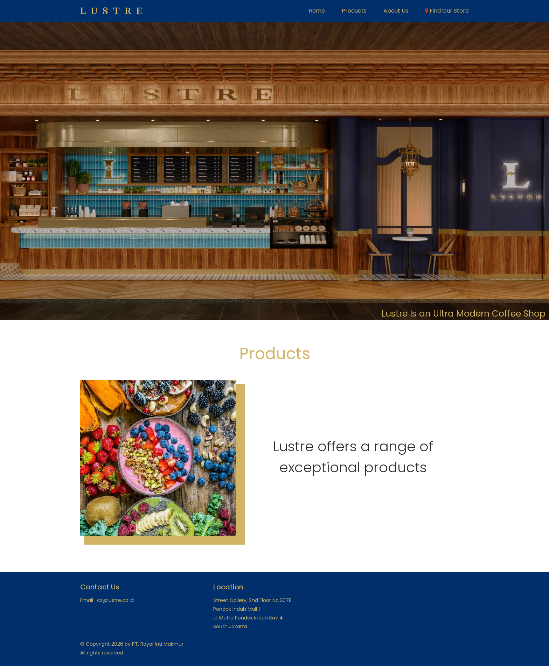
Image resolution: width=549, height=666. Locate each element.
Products (354, 11)
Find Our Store (447, 11)
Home (316, 11)
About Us (395, 11)
